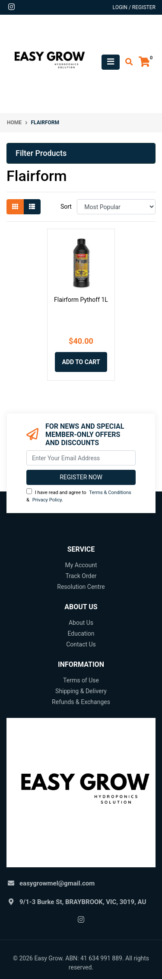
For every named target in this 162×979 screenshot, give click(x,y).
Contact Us (81, 644)
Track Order (80, 575)
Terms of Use (81, 680)
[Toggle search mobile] (126, 62)
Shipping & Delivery (81, 691)
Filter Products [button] (41, 153)
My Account (81, 565)
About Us (81, 622)
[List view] (32, 206)
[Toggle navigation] (111, 62)
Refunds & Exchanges (81, 701)
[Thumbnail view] (15, 206)
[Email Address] (81, 457)
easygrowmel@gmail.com (57, 883)
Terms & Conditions (110, 492)
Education (80, 633)
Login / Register (134, 7)
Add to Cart (81, 362)
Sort (66, 206)
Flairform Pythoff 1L (81, 299)
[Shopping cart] (144, 62)
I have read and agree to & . (78, 495)
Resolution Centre (81, 586)
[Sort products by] (116, 206)
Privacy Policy (47, 500)
